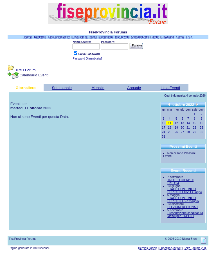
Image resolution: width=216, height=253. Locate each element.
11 (169, 123)
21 (188, 127)
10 (163, 123)
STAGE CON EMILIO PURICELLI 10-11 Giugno (184, 190)
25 (169, 132)
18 (169, 127)
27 (182, 132)
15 (194, 123)
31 (163, 136)
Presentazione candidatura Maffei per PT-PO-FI (185, 214)
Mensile (97, 88)
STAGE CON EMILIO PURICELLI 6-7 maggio (183, 199)
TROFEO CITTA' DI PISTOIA (180, 181)
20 (182, 127)
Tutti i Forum (25, 70)
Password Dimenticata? (87, 58)
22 (194, 127)
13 (182, 123)
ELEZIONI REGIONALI (182, 207)
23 (201, 127)
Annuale (134, 88)
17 (163, 127)
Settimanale (61, 88)
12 (176, 123)
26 (176, 132)
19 (176, 127)
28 (188, 132)
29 (194, 132)
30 (201, 132)
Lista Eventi (170, 88)
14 (188, 123)
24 (163, 132)
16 (201, 123)
